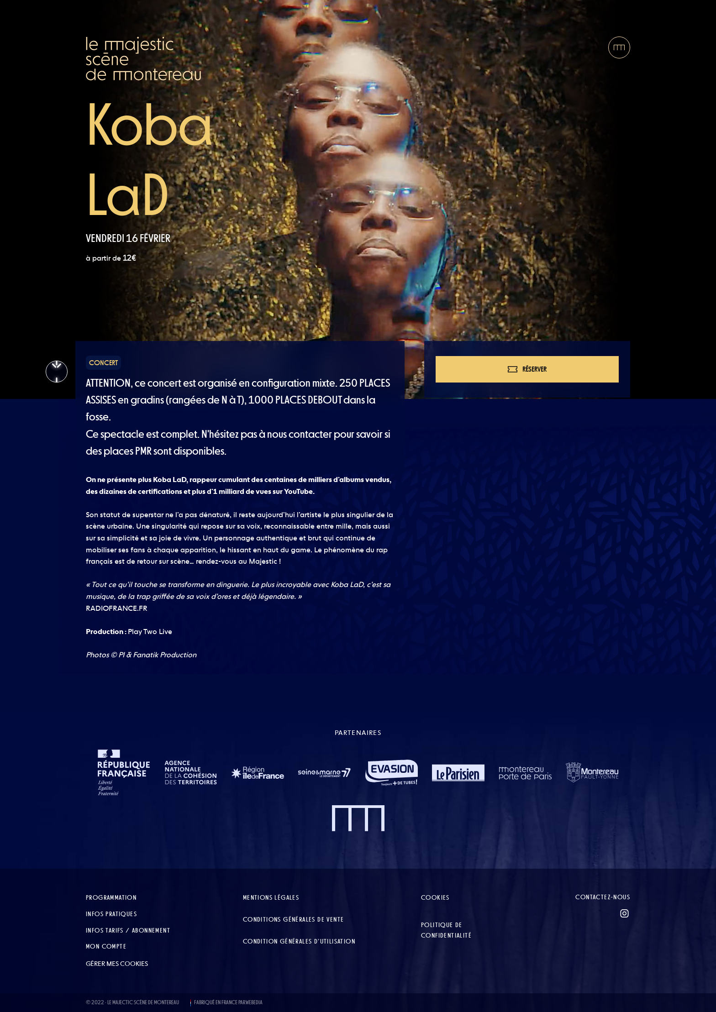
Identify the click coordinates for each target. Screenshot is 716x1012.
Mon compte (106, 946)
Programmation (111, 897)
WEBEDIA (254, 1002)
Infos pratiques (111, 914)
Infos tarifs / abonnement (128, 930)
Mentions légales (271, 897)
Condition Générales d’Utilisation (299, 941)
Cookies (435, 897)
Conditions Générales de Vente (293, 919)
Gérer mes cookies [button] (117, 963)
